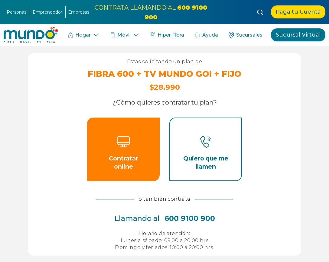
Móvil (120, 35)
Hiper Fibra (166, 35)
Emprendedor (47, 12)
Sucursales (245, 35)
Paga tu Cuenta (298, 11)
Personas (16, 12)
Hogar (79, 35)
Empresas (78, 12)
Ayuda (206, 35)
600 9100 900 (189, 218)
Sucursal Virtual (298, 34)
